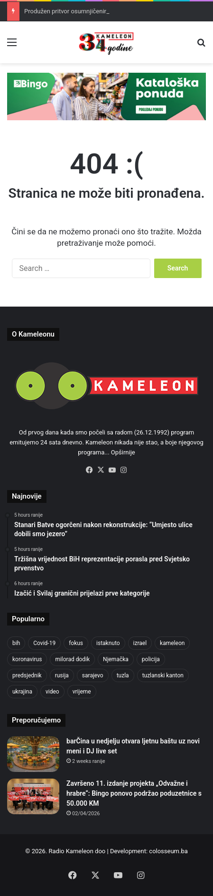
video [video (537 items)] (52, 691)
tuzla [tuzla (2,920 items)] (123, 675)
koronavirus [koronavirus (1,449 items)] (27, 659)
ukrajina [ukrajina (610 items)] (22, 691)
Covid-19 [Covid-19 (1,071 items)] (44, 643)
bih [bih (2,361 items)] (16, 643)
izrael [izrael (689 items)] (140, 643)
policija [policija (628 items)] (151, 659)
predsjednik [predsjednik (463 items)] (27, 675)
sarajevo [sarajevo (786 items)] (92, 675)
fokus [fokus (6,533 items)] (76, 643)
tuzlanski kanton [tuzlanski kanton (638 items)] (163, 675)
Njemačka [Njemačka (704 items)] (116, 659)
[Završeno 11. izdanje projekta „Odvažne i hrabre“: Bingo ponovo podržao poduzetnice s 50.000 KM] (33, 796)
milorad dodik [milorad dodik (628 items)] (72, 659)
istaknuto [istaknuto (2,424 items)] (108, 643)
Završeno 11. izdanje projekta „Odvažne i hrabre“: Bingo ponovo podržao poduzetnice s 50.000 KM (134, 793)
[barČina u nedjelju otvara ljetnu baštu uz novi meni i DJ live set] (33, 754)
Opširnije (123, 452)
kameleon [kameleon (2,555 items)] (172, 643)
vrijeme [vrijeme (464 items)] (82, 691)
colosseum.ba (168, 851)
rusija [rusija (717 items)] (62, 675)
